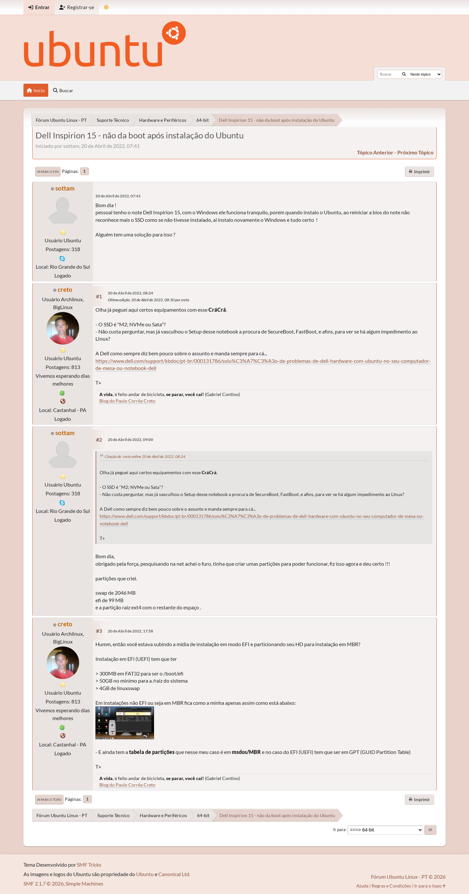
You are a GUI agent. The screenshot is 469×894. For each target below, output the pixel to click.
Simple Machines (84, 883)
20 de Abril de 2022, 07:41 (118, 196)
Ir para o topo (49, 800)
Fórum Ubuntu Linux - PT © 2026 (408, 876)
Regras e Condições (391, 885)
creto (65, 289)
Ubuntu (145, 874)
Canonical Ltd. (174, 874)
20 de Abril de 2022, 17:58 (130, 631)
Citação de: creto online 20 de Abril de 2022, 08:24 (145, 456)
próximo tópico (415, 152)
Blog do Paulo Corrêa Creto (127, 401)
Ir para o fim (48, 172)
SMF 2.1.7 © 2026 (43, 883)
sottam (65, 188)
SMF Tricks (89, 864)
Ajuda (362, 885)
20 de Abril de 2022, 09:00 (130, 439)
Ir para (339, 829)
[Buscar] (404, 74)
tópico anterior (375, 152)
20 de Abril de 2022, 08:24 (130, 293)
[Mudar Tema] (106, 7)
